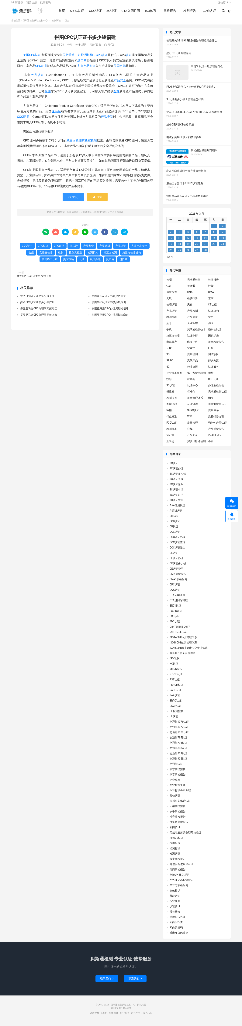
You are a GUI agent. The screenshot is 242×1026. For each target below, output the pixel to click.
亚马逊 (56, 115)
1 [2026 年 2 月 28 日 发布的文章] (214, 229)
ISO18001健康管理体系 (183, 646)
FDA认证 (175, 625)
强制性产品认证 (217, 426)
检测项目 (171, 401)
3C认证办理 (176, 472)
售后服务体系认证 (180, 804)
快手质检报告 (177, 815)
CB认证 (174, 530)
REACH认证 (176, 688)
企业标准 (192, 326)
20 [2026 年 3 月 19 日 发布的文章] (196, 247)
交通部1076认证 (179, 725)
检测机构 (93, 256)
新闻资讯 (175, 831)
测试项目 (213, 358)
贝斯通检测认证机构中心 (22, 13)
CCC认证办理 (177, 540)
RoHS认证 (176, 693)
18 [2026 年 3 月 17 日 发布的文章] (179, 247)
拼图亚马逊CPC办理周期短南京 (110, 318)
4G (168, 370)
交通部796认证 (178, 746)
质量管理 (192, 426)
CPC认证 (102, 59)
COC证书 (23, 120)
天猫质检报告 (177, 810)
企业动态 (175, 783)
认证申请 (192, 339)
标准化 (191, 395)
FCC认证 (171, 426)
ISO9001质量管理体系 (182, 657)
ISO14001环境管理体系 (183, 641)
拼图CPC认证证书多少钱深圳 (109, 306)
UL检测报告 (176, 715)
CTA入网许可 (130, 13)
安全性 (191, 351)
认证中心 (192, 389)
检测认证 (56, 24)
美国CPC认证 (32, 59)
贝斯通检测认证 (217, 395)
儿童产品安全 (86, 69)
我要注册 (31, 4)
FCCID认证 (176, 614)
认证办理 (95, 263)
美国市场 (120, 69)
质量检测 (192, 358)
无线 (169, 302)
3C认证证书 (176, 498)
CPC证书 (41, 69)
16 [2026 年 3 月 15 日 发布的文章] (222, 241)
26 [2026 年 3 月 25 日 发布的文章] (188, 253)
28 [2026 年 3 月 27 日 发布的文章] (205, 253)
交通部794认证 (178, 741)
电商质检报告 (177, 873)
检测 (48, 95)
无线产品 (192, 364)
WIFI (189, 420)
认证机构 (213, 314)
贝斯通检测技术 (196, 333)
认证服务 (213, 370)
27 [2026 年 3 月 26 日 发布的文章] (196, 253)
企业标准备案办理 (180, 794)
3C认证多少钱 (178, 477)
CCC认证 (94, 13)
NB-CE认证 (176, 678)
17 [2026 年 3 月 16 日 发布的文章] (170, 247)
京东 (210, 302)
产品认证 (37, 79)
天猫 (189, 308)
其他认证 (208, 13)
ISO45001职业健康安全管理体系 (189, 651)
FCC (210, 351)
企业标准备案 (174, 376)
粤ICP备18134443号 (121, 1012)
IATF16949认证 (179, 635)
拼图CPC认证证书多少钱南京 (109, 299)
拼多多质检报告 (179, 825)
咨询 (210, 326)
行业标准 (171, 420)
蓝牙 (169, 326)
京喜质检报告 (177, 778)
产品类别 (107, 120)
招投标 (170, 395)
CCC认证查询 (177, 546)
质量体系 (213, 413)
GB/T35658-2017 (180, 630)
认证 (129, 59)
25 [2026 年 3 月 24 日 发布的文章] (179, 253)
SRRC (169, 364)
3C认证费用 (176, 504)
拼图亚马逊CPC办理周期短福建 (110, 312)
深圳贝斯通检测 (196, 445)
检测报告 (189, 13)
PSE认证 (175, 683)
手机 (169, 333)
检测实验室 (75, 256)
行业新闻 (175, 905)
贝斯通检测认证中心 (217, 407)
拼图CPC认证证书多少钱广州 (37, 306)
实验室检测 (89, 144)
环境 (169, 351)
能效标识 (175, 894)
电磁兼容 (171, 345)
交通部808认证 (178, 752)
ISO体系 (150, 13)
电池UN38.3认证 (179, 878)
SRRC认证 (76, 13)
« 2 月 (169, 260)
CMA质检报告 (178, 577)
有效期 (191, 382)
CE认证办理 (176, 562)
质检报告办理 (216, 420)
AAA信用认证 (177, 509)
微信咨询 (223, 4)
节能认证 (175, 899)
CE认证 (212, 308)
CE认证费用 (176, 572)
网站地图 (141, 1008)
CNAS (190, 295)
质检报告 (169, 13)
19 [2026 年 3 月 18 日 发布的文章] (188, 247)
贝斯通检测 (193, 283)
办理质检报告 (216, 389)
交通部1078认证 (179, 736)
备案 (210, 445)
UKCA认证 (176, 709)
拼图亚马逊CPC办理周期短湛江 (38, 312)
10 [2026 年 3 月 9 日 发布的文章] (170, 241)
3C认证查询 (176, 482)
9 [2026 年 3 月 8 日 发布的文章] (222, 235)
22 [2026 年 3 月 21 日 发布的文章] (213, 247)
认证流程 (192, 407)
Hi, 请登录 (17, 4)
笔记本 (170, 438)
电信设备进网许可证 (181, 868)
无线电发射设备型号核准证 (185, 836)
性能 (210, 289)
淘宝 (210, 401)
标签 (169, 413)
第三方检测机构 (82, 59)
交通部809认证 (178, 757)
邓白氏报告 (176, 926)
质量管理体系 (195, 401)
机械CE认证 (176, 841)
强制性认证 (214, 333)
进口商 (82, 64)
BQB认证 (175, 525)
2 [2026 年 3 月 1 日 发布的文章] (222, 229)
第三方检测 (74, 144)
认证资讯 (175, 910)
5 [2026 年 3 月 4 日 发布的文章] (188, 235)
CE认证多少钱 (178, 567)
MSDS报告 (176, 672)
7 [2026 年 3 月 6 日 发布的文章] (205, 235)
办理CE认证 (215, 438)
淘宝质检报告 (177, 862)
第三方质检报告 (179, 889)
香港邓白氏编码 (179, 936)
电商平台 (192, 345)
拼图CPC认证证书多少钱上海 (34, 279)
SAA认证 (175, 699)
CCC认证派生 (177, 551)
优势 (210, 376)
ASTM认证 (176, 514)
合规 (116, 95)
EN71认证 (175, 609)
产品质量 (192, 320)
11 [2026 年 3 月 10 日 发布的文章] (179, 241)
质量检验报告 (216, 345)
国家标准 (213, 339)
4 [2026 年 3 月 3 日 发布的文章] (179, 235)
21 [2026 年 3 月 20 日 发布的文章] (205, 247)
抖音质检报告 (177, 820)
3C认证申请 (176, 493)
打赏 (97, 200)
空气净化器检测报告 (181, 883)
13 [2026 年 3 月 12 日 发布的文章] (196, 241)
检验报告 (192, 302)
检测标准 (171, 432)
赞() (109, 48)
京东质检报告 (177, 773)
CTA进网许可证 (179, 604)
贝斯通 (66, 59)
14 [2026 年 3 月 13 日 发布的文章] (205, 241)
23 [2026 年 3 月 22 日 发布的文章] (222, 247)
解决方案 (213, 364)
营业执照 (192, 370)
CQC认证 (175, 593)
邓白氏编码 (176, 931)
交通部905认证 (178, 762)
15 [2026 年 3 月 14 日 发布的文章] (213, 241)
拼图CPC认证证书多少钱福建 (85, 41)
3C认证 (111, 13)
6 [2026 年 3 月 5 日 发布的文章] (196, 235)
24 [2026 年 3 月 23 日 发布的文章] (170, 253)
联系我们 (106, 982)
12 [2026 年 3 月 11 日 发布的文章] (188, 241)
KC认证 (174, 667)
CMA (211, 295)
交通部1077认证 (179, 730)
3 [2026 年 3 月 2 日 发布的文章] (170, 235)
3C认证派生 (176, 488)
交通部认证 (176, 767)
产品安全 (120, 84)
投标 (169, 382)
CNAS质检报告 (178, 583)
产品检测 (192, 314)
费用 (210, 320)
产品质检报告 (216, 432)
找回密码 (45, 4)
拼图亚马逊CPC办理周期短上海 (38, 318)
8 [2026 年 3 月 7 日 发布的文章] (214, 235)
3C (168, 358)
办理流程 (171, 407)
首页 (61, 13)
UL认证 (174, 720)
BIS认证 (174, 519)
